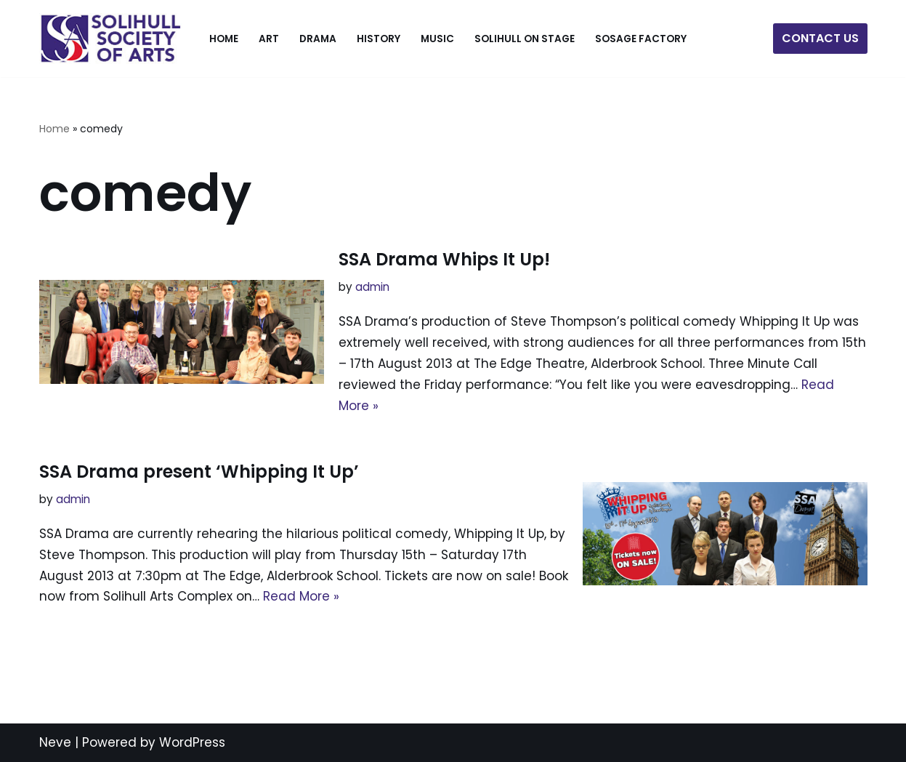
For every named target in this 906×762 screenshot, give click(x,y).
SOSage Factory (641, 39)
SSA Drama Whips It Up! (444, 259)
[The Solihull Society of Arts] (112, 38)
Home (223, 39)
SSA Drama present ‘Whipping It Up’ (199, 472)
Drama (317, 39)
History (378, 39)
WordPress (192, 742)
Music (437, 39)
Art (269, 39)
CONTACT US (820, 38)
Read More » (301, 596)
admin (372, 286)
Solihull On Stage (524, 39)
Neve (55, 742)
